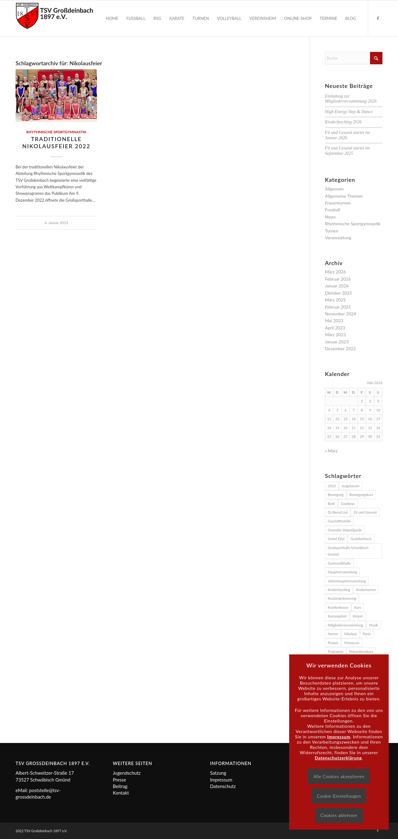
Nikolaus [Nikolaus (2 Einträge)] (350, 634)
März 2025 (335, 299)
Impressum (221, 779)
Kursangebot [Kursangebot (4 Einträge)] (337, 616)
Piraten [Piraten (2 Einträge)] (333, 643)
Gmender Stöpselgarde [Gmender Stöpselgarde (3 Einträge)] (345, 530)
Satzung (218, 773)
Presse (119, 779)
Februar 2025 (338, 306)
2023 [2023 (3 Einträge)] (332, 486)
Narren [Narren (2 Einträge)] (333, 634)
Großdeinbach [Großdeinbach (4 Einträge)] (361, 539)
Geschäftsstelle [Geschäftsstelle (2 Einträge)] (339, 521)
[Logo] (54, 18)
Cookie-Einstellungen (339, 796)
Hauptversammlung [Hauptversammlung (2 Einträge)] (342, 572)
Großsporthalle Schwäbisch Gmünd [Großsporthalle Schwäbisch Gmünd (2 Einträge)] (348, 551)
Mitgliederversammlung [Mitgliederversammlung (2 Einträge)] (345, 625)
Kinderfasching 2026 (343, 122)
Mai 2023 (334, 320)
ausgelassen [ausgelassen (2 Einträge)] (350, 486)
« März (331, 450)
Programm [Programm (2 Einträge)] (335, 651)
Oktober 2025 (338, 293)
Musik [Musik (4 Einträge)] (373, 625)
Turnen (331, 230)
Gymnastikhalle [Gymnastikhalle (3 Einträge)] (339, 563)
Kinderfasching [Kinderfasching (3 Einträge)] (339, 590)
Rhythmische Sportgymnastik (56, 132)
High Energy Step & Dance (349, 111)
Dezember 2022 (340, 348)
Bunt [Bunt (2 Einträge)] (331, 504)
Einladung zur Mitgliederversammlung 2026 (351, 99)
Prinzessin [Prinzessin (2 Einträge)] (351, 643)
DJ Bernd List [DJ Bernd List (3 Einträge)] (338, 512)
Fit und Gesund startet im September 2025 (347, 151)
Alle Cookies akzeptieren (338, 776)
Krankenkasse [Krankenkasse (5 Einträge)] (338, 607)
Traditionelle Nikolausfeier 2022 (56, 142)
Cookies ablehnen (339, 815)
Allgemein (334, 188)
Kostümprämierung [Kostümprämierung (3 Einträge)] (342, 598)
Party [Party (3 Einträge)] (367, 634)
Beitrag (120, 786)
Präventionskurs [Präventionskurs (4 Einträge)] (361, 651)
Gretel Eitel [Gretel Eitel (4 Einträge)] (336, 539)
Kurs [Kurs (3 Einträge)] (357, 607)
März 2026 (335, 271)
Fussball (332, 209)
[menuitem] (112, 18)
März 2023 (335, 334)
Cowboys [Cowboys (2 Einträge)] (348, 504)
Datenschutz (223, 786)
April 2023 (335, 327)
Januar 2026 (337, 285)
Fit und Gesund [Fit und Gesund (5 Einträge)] (365, 512)
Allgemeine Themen (344, 196)
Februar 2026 (338, 279)
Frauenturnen (338, 202)
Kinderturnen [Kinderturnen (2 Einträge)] (366, 590)
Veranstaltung (338, 237)
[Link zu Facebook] (377, 18)
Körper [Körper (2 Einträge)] (358, 616)
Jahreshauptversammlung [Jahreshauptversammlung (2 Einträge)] (347, 581)
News (330, 216)
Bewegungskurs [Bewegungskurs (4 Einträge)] (361, 495)
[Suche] (353, 58)
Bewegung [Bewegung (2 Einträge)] (336, 495)
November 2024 (340, 313)
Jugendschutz (127, 773)
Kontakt (121, 792)
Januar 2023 (337, 341)
